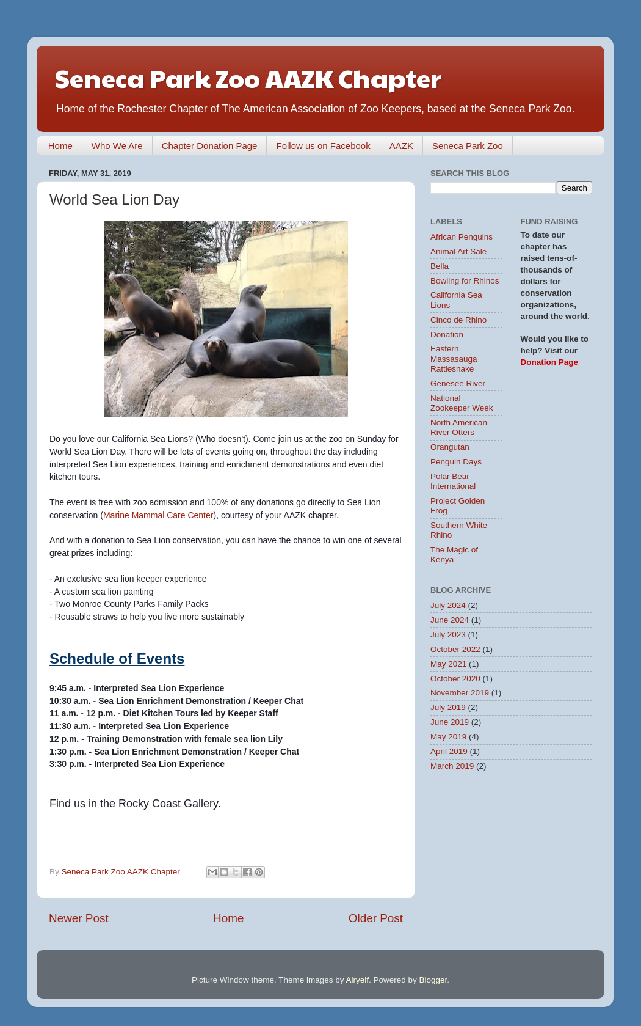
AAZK (401, 146)
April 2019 (449, 751)
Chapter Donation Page (210, 146)
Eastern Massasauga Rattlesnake (453, 358)
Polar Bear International (453, 481)
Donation (446, 334)
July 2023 (448, 634)
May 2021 (448, 664)
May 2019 (448, 736)
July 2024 (448, 605)
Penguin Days (456, 461)
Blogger (433, 979)
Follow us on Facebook (323, 146)
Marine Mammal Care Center (158, 515)
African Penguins (461, 236)
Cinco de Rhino (458, 319)
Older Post (376, 918)
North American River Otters (458, 427)
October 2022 (455, 649)
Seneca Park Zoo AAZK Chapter (248, 77)
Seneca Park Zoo (467, 146)
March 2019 (452, 766)
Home (60, 146)
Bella (439, 266)
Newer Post (79, 918)
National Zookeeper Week (461, 403)
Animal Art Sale (458, 251)
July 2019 (448, 707)
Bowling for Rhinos (464, 280)
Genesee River (457, 383)
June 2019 (449, 722)
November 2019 (459, 692)
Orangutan (449, 447)
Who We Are (117, 146)
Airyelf (357, 979)
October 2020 (455, 678)
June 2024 (449, 620)
